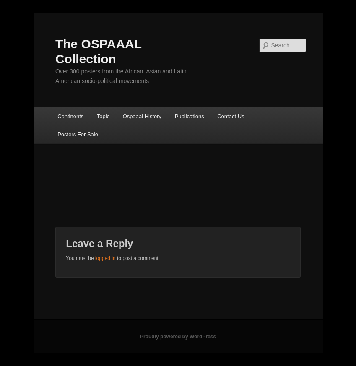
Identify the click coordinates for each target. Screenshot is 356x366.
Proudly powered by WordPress (178, 337)
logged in (105, 258)
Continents (70, 116)
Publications (189, 116)
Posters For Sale (77, 134)
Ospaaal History (142, 116)
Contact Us (230, 116)
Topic (103, 116)
